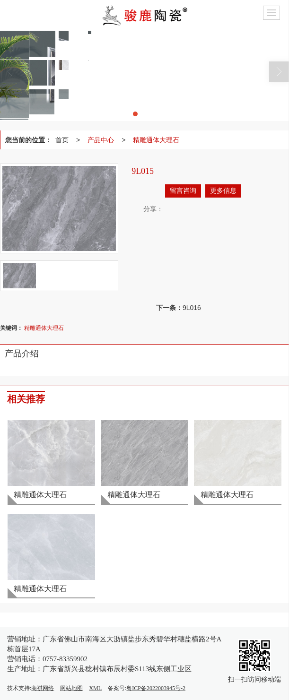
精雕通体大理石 (156, 140)
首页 (62, 140)
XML (95, 688)
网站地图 (71, 688)
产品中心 (101, 140)
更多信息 (223, 190)
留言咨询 (183, 190)
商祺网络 (42, 688)
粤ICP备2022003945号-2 (155, 688)
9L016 (192, 307)
